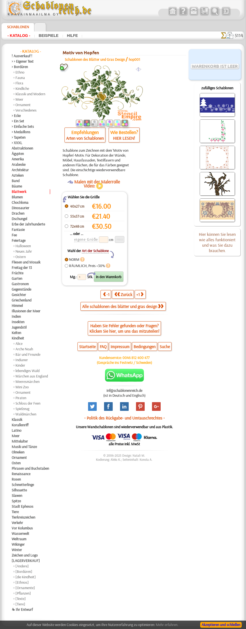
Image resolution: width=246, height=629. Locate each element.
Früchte (17, 273)
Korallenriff (20, 424)
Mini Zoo (22, 387)
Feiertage (18, 240)
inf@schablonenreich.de (124, 390)
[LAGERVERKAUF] (26, 560)
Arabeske (18, 164)
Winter (17, 549)
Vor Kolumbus (22, 528)
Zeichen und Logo (25, 555)
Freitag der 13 (22, 267)
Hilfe (72, 35)
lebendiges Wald (27, 370)
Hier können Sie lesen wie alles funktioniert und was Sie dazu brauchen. (217, 242)
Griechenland (21, 300)
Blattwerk (19, 191)
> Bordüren (20, 66)
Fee (14, 235)
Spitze (16, 500)
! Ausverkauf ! (22, 55)
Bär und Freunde (27, 354)
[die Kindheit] (25, 576)
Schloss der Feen (27, 403)
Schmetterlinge (23, 484)
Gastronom (20, 283)
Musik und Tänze (24, 446)
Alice (18, 343)
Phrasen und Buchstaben (30, 468)
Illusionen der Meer (26, 311)
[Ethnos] (22, 582)
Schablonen (18, 26)
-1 (106, 294)
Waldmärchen (25, 414)
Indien (16, 316)
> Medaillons (21, 131)
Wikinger (18, 544)
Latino (16, 430)
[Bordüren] (23, 571)
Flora (19, 83)
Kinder (20, 365)
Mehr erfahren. (167, 624)
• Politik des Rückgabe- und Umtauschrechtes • (124, 418)
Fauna (20, 77)
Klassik (17, 419)
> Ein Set (18, 121)
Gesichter (19, 294)
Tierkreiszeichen (23, 517)
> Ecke (16, 115)
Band (16, 180)
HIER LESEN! (124, 138)
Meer (19, 99)
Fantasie (18, 229)
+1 (139, 294)
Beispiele (49, 35)
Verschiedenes (26, 110)
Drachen (18, 213)
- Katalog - (19, 35)
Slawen (17, 495)
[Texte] (20, 598)
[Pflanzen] (23, 593)
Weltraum (19, 538)
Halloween (23, 245)
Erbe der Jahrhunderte (28, 224)
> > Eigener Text (23, 61)
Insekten (18, 321)
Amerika (18, 159)
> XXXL (17, 142)
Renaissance (21, 473)
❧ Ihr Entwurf (22, 609)
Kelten (16, 332)
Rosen (16, 479)
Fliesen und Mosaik (26, 262)
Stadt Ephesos (22, 506)
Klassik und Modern (30, 93)
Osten (16, 462)
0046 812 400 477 (136, 357)
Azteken (18, 175)
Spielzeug (22, 408)
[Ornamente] (25, 587)
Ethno (19, 72)
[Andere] (22, 566)
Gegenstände (21, 289)
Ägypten (18, 153)
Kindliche (22, 88)
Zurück (123, 294)
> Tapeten (18, 137)
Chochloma (20, 202)
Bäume (17, 186)
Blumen (17, 197)
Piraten (20, 397)
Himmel (17, 305)
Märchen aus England (31, 376)
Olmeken (18, 452)
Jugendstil (19, 327)
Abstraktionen (22, 148)
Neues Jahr (23, 251)
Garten (17, 278)
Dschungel (19, 218)
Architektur (20, 169)
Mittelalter (20, 441)
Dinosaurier (20, 207)
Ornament (23, 104)
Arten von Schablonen (85, 138)
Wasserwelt (20, 533)
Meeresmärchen (27, 381)
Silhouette (19, 490)
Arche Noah (24, 349)
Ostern (20, 256)
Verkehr (17, 522)
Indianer (21, 359)
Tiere (15, 511)
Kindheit (18, 338)
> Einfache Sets (23, 126)
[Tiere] (20, 604)
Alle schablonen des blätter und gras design (122, 306)
